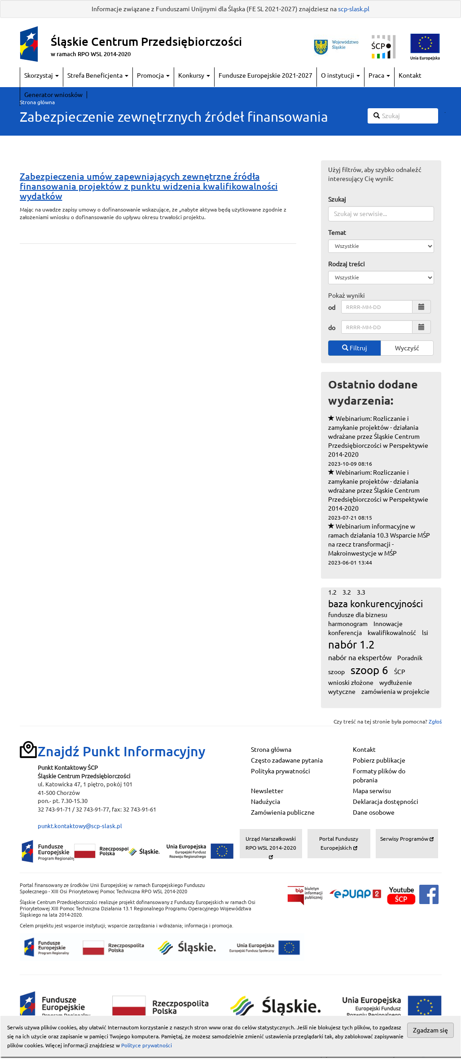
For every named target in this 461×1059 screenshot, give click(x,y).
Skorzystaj (41, 75)
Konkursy (194, 75)
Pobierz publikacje (379, 760)
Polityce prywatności (146, 1045)
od (331, 307)
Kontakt (410, 75)
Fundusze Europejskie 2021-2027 (265, 75)
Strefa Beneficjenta (97, 75)
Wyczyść (407, 348)
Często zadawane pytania (287, 760)
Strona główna (37, 102)
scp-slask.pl (353, 9)
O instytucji (340, 75)
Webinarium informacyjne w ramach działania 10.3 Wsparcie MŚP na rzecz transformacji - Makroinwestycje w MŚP (379, 544)
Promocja (153, 75)
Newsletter (267, 790)
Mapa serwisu (372, 790)
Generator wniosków (53, 94)
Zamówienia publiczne (283, 812)
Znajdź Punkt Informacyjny (122, 751)
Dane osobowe (374, 812)
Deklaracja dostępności (385, 801)
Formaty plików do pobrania (379, 776)
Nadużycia (265, 801)
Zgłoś (435, 721)
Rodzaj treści (346, 264)
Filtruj (354, 348)
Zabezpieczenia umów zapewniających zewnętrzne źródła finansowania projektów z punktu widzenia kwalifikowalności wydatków (149, 186)
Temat (337, 232)
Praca (379, 75)
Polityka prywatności (280, 771)
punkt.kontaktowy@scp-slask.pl (80, 826)
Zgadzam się (430, 1030)
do (331, 327)
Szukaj (337, 199)
